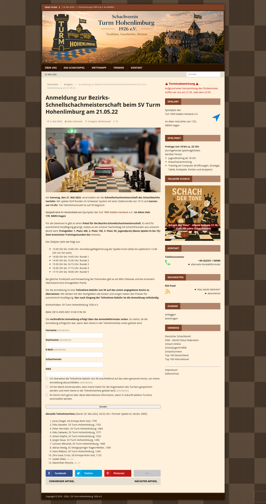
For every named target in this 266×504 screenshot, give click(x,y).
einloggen (170, 314)
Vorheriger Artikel (61, 481)
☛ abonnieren (212, 293)
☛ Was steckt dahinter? (207, 289)
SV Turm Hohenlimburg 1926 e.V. (86, 496)
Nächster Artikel (146, 481)
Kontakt (136, 67)
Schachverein (53, 359)
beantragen (171, 318)
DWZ (48, 368)
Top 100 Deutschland (176, 355)
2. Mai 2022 (56, 121)
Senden (103, 406)
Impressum (171, 369)
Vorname (57, 330)
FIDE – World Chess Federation (182, 340)
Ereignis (92, 121)
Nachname (58, 339)
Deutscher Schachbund (178, 336)
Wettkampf (99, 67)
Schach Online (173, 344)
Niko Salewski (75, 121)
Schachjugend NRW (176, 347)
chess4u (95, 234)
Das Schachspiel (74, 67)
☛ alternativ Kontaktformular (204, 264)
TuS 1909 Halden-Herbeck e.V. (116, 212)
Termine (118, 67)
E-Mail (56, 349)
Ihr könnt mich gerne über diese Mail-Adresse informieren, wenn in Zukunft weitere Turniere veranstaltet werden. (101, 396)
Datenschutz (172, 373)
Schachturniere (173, 351)
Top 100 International (177, 359)
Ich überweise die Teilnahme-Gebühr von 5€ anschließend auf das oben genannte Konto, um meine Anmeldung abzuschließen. (105, 380)
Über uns (51, 67)
